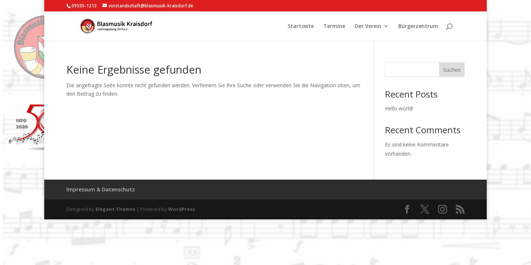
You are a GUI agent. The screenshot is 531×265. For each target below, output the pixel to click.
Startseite (301, 26)
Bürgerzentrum (418, 26)
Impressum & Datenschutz (100, 189)
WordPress (181, 209)
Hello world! (399, 108)
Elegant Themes (115, 209)
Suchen (452, 69)
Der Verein (368, 26)
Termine (334, 26)
